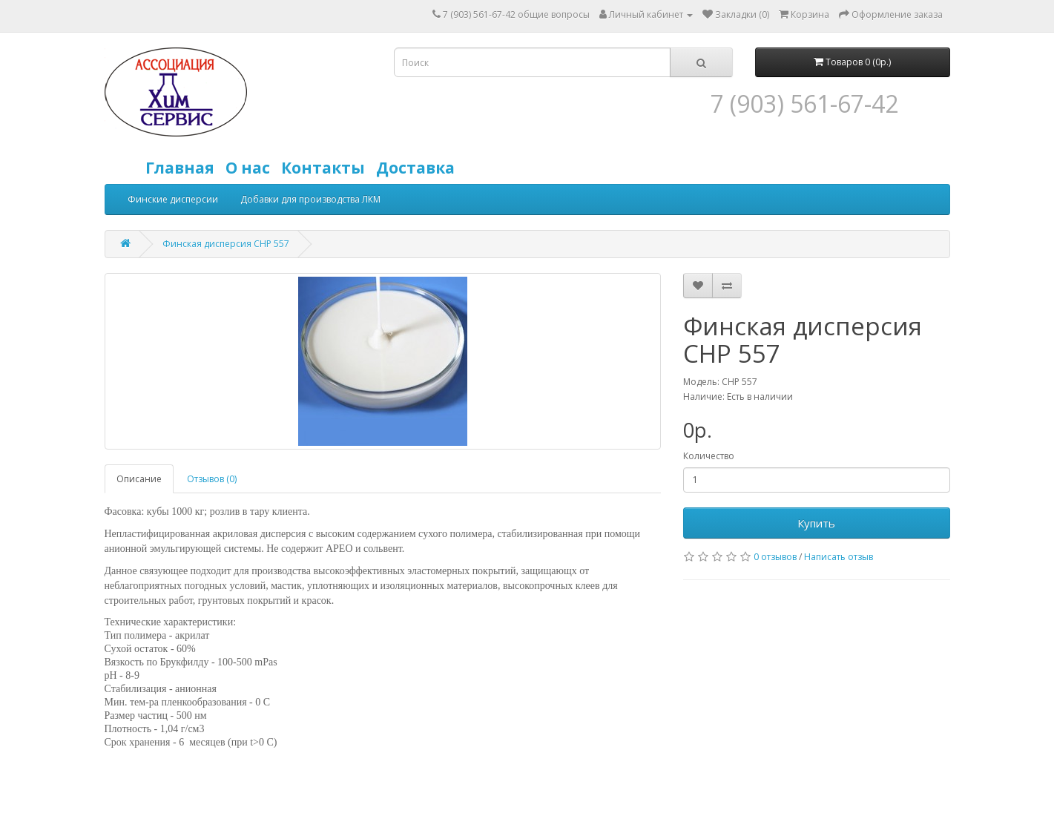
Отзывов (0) (212, 479)
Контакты (326, 167)
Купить (816, 523)
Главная (183, 167)
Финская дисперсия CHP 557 (225, 243)
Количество (708, 456)
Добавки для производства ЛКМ (310, 199)
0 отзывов (775, 556)
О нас (251, 167)
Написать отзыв (838, 556)
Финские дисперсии (173, 199)
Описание (139, 479)
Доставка (419, 167)
